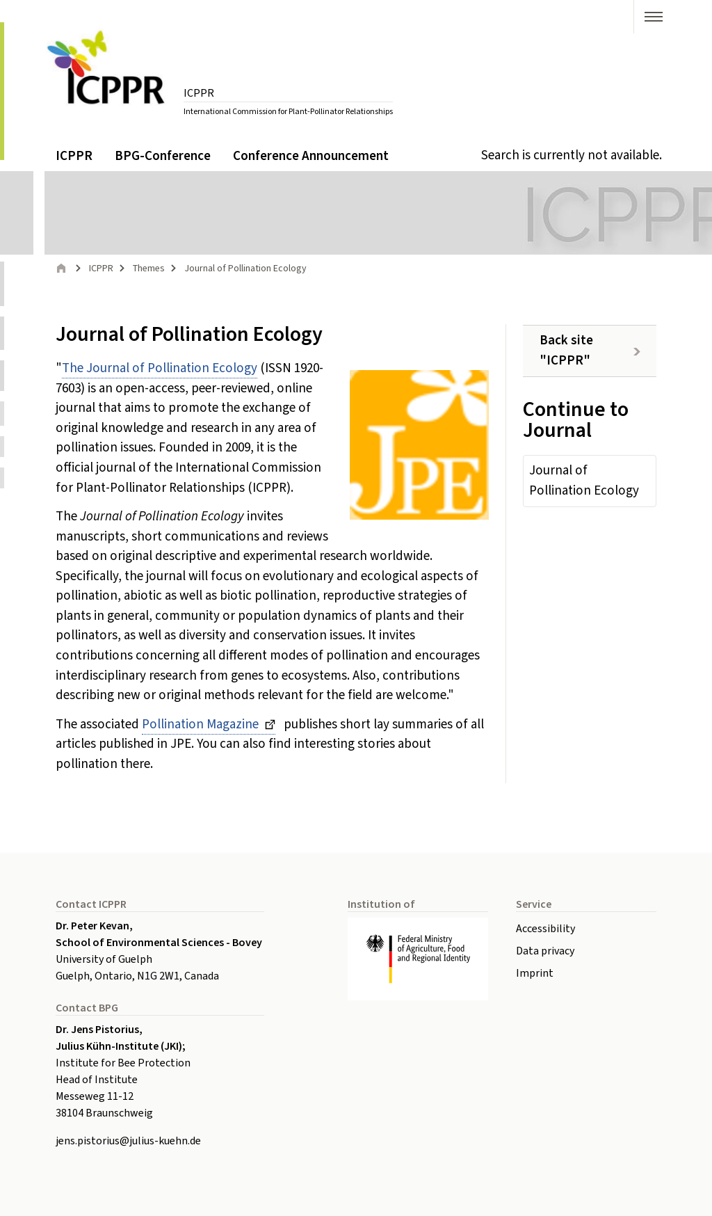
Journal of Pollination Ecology (584, 480)
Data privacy (545, 951)
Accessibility (545, 928)
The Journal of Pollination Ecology (159, 368)
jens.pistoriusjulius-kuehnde (128, 1141)
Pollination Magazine (201, 724)
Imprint (534, 973)
